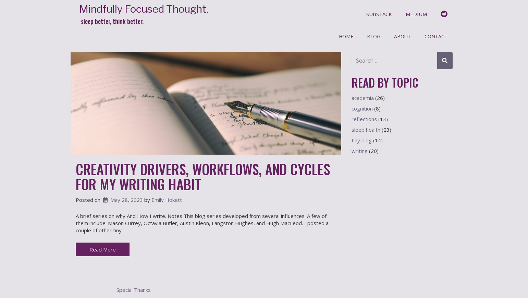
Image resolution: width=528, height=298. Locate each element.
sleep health (366, 129)
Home (346, 36)
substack (379, 14)
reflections (364, 119)
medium (416, 14)
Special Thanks (133, 289)
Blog (373, 36)
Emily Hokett (166, 199)
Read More (102, 249)
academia (363, 97)
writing (360, 150)
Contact (436, 36)
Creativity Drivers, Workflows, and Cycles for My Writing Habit (203, 176)
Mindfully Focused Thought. (143, 9)
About (402, 36)
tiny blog (362, 140)
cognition (362, 108)
